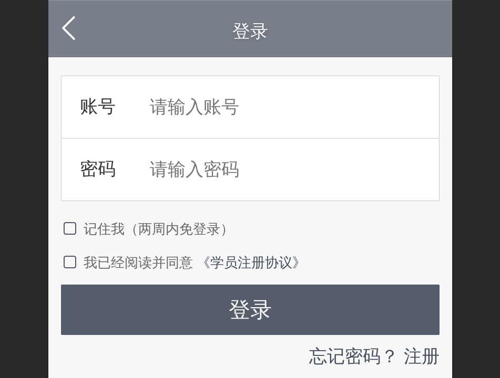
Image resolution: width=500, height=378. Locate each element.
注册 (422, 356)
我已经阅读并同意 (129, 262)
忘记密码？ (354, 356)
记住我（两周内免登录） (147, 228)
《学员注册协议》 (251, 262)
